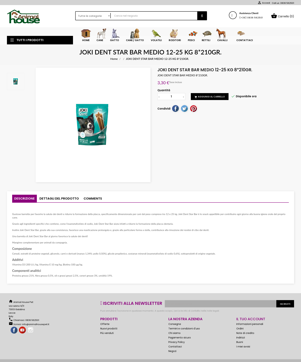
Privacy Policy (176, 342)
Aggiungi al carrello (209, 96)
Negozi (172, 351)
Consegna (174, 324)
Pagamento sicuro (179, 337)
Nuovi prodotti (108, 328)
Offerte (104, 324)
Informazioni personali (249, 324)
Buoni (239, 342)
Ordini (239, 328)
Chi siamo (174, 333)
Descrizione (24, 198)
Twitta (184, 108)
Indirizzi (240, 337)
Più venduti (107, 333)
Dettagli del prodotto (59, 198)
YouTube (22, 330)
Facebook (14, 330)
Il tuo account (250, 319)
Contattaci (175, 346)
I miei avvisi (243, 346)
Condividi (175, 108)
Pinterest (193, 108)
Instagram (31, 330)
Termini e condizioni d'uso (184, 328)
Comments (93, 198)
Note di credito (245, 333)
